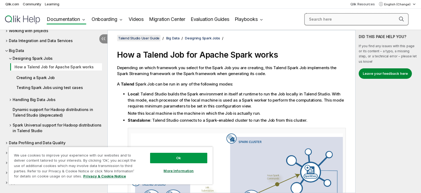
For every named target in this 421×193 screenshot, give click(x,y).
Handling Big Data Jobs (34, 99)
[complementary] (388, 111)
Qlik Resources (362, 4)
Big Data (16, 50)
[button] (401, 19)
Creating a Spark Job (35, 77)
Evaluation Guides (210, 19)
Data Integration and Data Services (41, 40)
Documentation (63, 19)
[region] (111, 165)
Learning (52, 4)
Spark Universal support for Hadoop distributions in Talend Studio (57, 128)
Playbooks (246, 19)
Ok (178, 158)
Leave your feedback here (385, 73)
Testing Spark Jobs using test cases (49, 87)
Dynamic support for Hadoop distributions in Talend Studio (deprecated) (53, 112)
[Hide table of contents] (103, 38)
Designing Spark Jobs (33, 58)
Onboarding (104, 19)
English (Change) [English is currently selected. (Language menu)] (397, 4)
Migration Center (167, 19)
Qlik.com (12, 4)
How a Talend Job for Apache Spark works (53, 67)
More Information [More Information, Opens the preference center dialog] (179, 171)
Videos (136, 19)
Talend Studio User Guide (138, 38)
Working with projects (28, 30)
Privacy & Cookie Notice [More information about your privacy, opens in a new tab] (104, 176)
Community (32, 4)
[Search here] (356, 19)
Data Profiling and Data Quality (37, 142)
